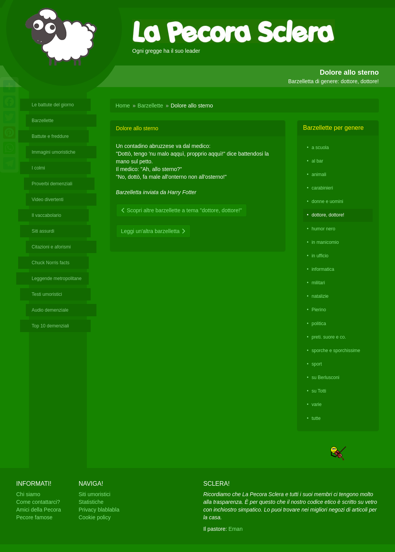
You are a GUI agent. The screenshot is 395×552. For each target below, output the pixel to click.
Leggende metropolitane (56, 278)
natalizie (320, 296)
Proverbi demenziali (52, 183)
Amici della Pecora (38, 510)
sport (317, 364)
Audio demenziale (50, 310)
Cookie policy (95, 517)
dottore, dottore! (328, 215)
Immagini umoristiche (53, 152)
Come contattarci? (38, 502)
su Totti (319, 391)
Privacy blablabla (99, 510)
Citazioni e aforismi (51, 247)
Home (123, 105)
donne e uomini (327, 201)
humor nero (323, 229)
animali (319, 174)
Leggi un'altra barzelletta (153, 231)
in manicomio (325, 242)
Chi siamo (28, 494)
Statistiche (91, 502)
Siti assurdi (43, 231)
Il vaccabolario (46, 215)
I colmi (38, 168)
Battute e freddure (50, 136)
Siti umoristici (94, 494)
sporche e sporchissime (336, 350)
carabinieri (322, 188)
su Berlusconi (325, 377)
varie (317, 404)
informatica (323, 269)
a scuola (320, 147)
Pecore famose (34, 517)
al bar (317, 161)
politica (319, 323)
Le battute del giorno (53, 104)
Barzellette (43, 120)
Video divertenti (48, 199)
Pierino (319, 309)
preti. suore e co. (329, 337)
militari (318, 282)
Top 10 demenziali (50, 326)
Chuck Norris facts (50, 262)
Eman (235, 529)
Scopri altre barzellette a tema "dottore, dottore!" (181, 210)
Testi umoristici (47, 294)
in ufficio (320, 255)
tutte (316, 418)
